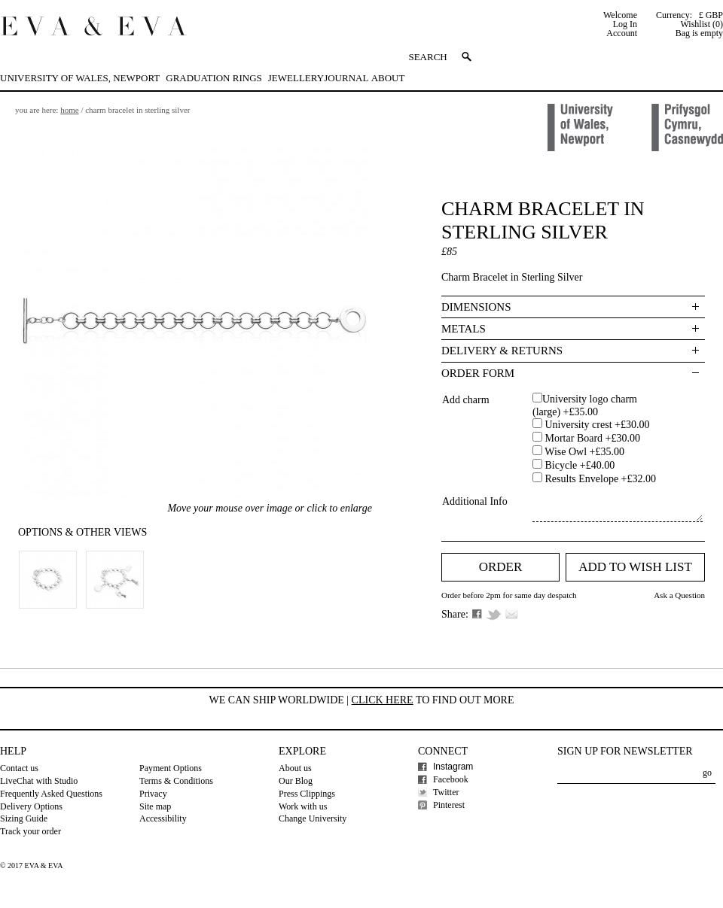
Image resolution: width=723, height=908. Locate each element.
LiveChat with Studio (39, 781)
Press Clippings (307, 793)
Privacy (153, 793)
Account (621, 33)
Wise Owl (583, 451)
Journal (346, 78)
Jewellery (296, 78)
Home (69, 109)
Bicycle (578, 465)
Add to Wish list (635, 567)
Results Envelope (599, 478)
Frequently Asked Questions (51, 793)
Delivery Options (31, 806)
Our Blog (296, 781)
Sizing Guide (23, 818)
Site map (155, 806)
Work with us (303, 806)
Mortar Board (591, 438)
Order (501, 567)
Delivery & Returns (502, 351)
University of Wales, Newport (80, 78)
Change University (312, 818)
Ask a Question (679, 595)
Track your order (30, 831)
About (388, 78)
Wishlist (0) (701, 24)
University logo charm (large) (584, 405)
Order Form (477, 373)
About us (295, 768)
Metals (463, 329)
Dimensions (476, 307)
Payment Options (170, 768)
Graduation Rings (213, 78)
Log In (625, 24)
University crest (595, 424)
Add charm (466, 399)
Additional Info (475, 501)
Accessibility (163, 818)
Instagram (453, 766)
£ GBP (711, 15)
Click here (382, 700)
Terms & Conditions (176, 781)
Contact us (19, 768)
